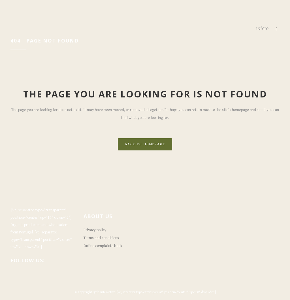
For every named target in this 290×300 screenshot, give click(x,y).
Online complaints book (103, 246)
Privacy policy (95, 230)
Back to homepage (145, 144)
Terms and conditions (101, 238)
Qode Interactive (104, 292)
